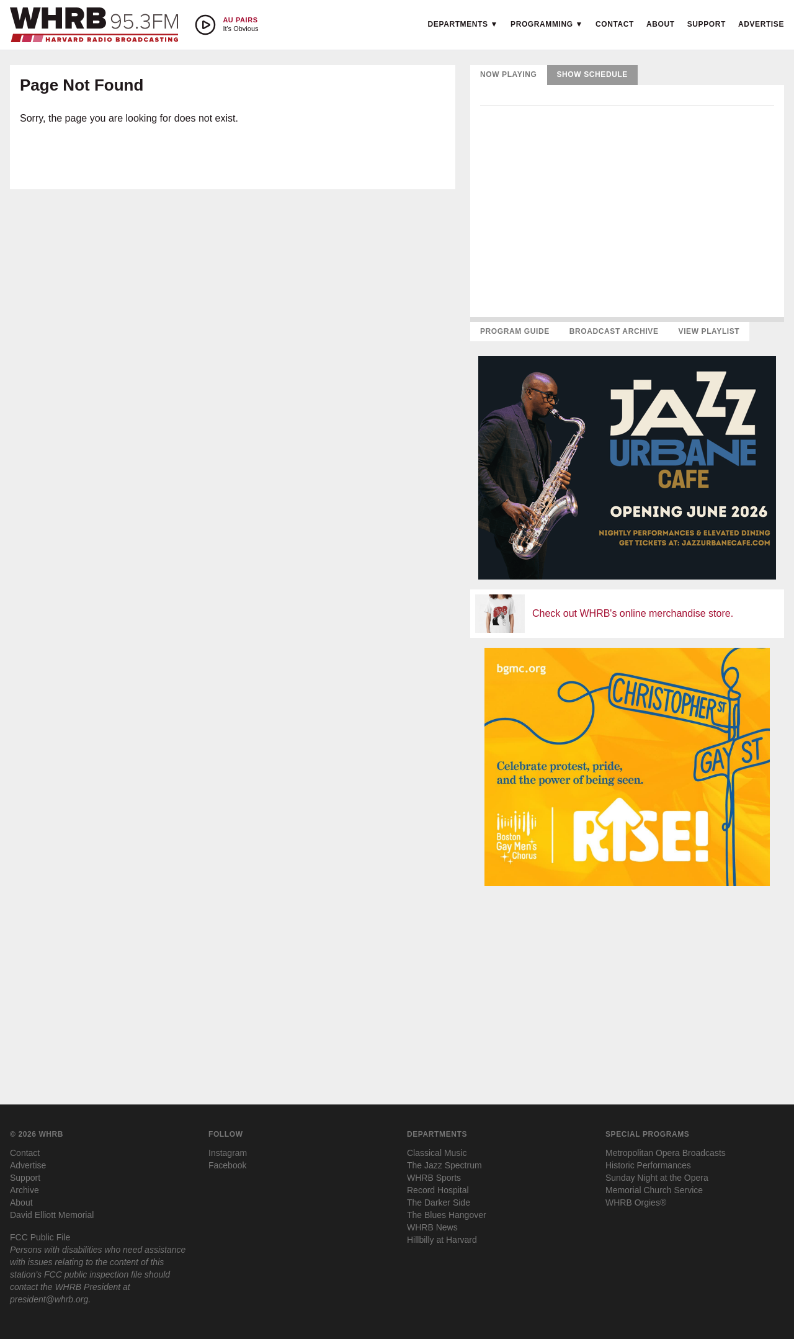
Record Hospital (438, 1190)
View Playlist (709, 331)
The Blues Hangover (446, 1215)
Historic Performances (648, 1165)
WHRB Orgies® (635, 1202)
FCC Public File (40, 1237)
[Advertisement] (627, 983)
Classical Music (436, 1153)
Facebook (227, 1165)
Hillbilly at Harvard (442, 1240)
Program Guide (515, 331)
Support (706, 24)
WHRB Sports (434, 1178)
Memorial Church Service (654, 1190)
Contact (615, 24)
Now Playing (508, 74)
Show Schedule (592, 74)
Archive (24, 1190)
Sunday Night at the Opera (656, 1178)
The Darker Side (438, 1202)
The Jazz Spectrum (444, 1165)
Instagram (227, 1153)
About (660, 24)
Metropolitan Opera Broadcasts (665, 1153)
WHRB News (432, 1227)
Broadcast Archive (614, 331)
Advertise (761, 24)
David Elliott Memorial (52, 1215)
